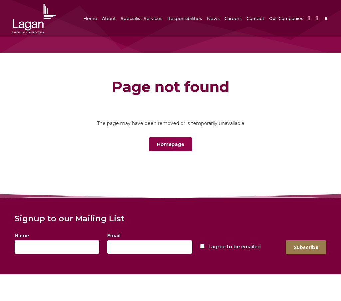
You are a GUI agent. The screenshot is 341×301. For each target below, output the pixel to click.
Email (114, 236)
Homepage (170, 144)
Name (22, 236)
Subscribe (306, 247)
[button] (109, 18)
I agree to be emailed (234, 247)
